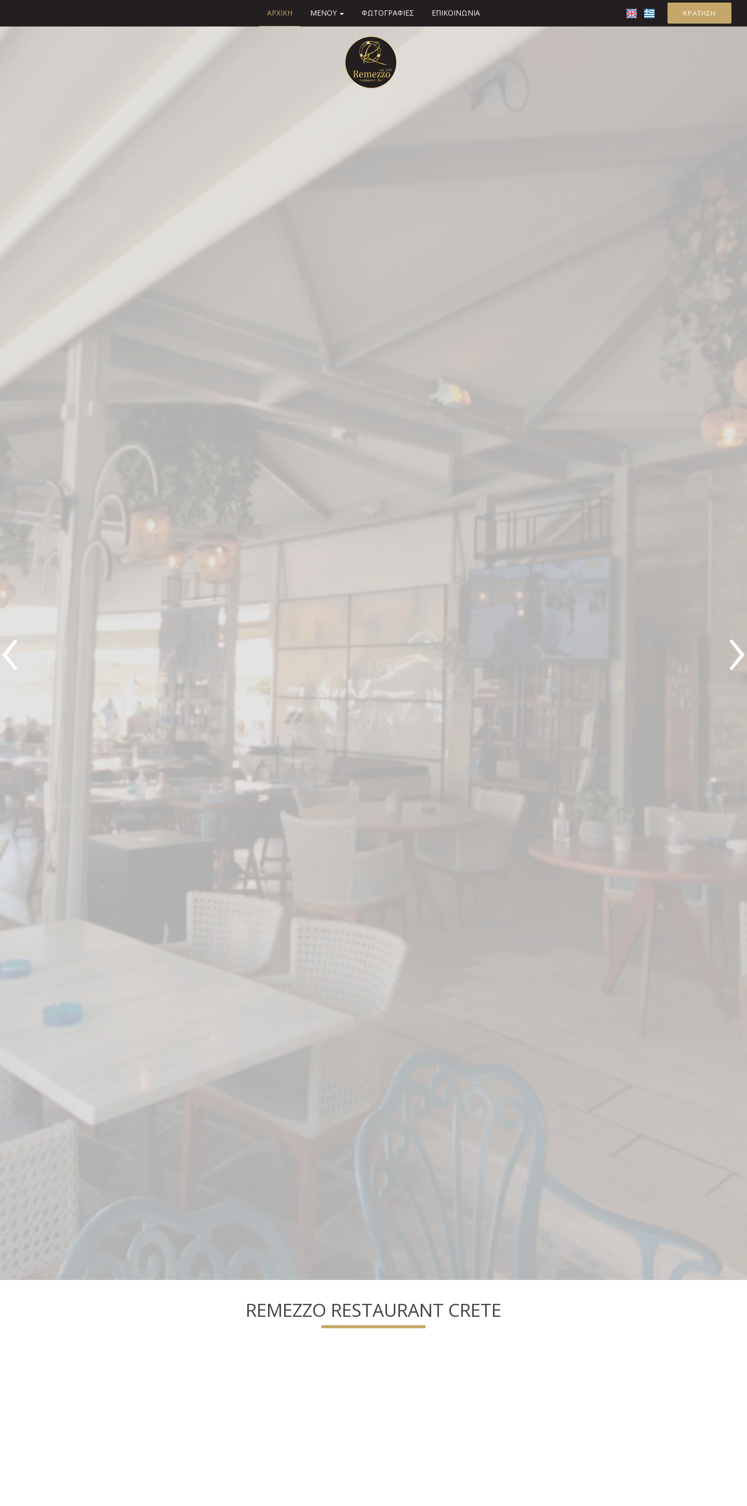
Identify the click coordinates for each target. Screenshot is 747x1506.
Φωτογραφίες (388, 13)
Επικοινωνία (456, 13)
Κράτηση (699, 13)
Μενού (327, 13)
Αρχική (279, 13)
